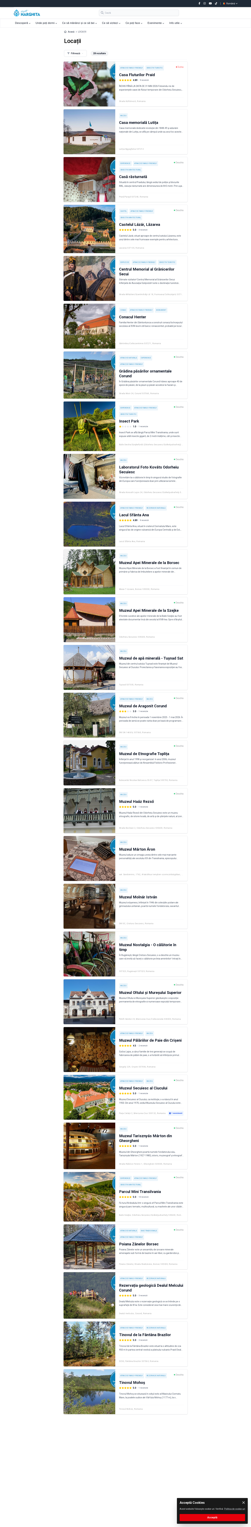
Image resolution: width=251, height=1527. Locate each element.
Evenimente (156, 23)
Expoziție (124, 262)
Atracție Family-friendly (131, 68)
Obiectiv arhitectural (130, 170)
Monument (161, 310)
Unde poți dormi (46, 23)
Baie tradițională (149, 1231)
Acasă (71, 31)
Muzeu (123, 116)
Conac (123, 310)
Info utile (175, 23)
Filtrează (75, 53)
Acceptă (212, 1517)
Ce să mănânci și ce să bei (79, 23)
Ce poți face (133, 23)
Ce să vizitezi (111, 23)
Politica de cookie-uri (234, 1509)
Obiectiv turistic (155, 68)
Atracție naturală (128, 358)
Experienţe (125, 163)
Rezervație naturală (156, 508)
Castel (123, 211)
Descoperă (22, 23)
